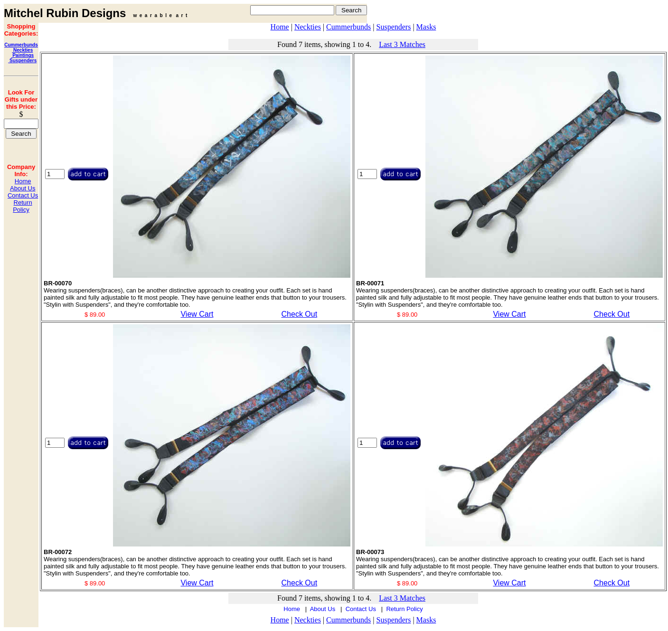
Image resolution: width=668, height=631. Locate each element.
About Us (22, 188)
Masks (426, 27)
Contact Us (23, 195)
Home (23, 181)
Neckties (22, 50)
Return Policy (22, 206)
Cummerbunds (21, 44)
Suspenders (22, 60)
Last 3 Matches (402, 44)
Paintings (22, 55)
